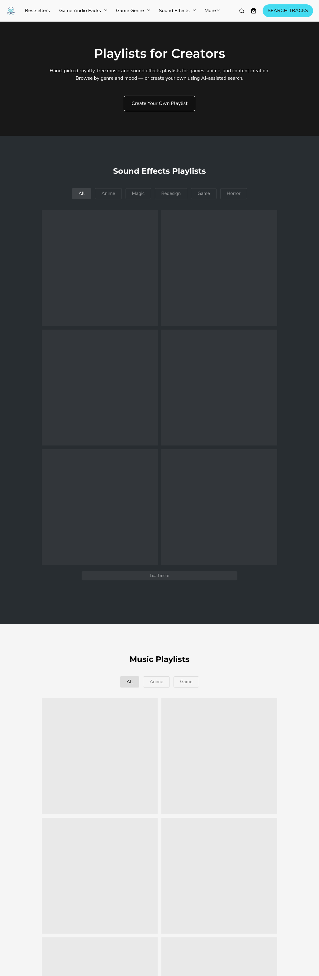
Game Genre (133, 11)
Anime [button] (108, 193)
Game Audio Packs (83, 11)
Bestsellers (37, 11)
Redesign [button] (171, 193)
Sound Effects (177, 11)
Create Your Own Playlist (159, 103)
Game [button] (204, 193)
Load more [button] (159, 575)
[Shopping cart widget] (253, 11)
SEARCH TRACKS (288, 10)
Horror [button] (233, 193)
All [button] (82, 193)
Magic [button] (138, 193)
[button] (100, 268)
